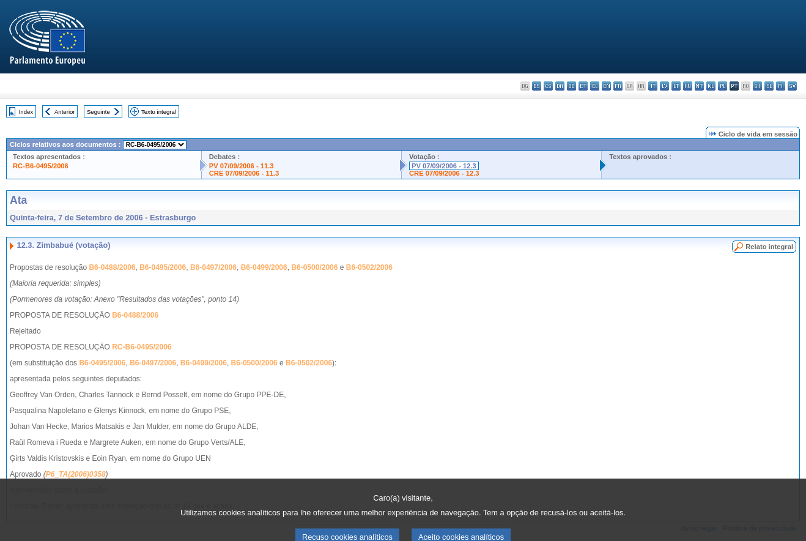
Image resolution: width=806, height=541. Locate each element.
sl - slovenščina (769, 86)
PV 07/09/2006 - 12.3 (444, 166)
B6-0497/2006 (213, 267)
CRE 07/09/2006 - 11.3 (244, 173)
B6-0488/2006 (112, 267)
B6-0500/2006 (314, 267)
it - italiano (652, 86)
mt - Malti (699, 86)
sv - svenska (792, 86)
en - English (606, 86)
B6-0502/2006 (369, 267)
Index (26, 111)
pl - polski (722, 86)
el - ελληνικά (594, 86)
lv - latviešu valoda (664, 86)
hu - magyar (687, 86)
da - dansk (559, 86)
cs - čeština (548, 86)
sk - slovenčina (757, 86)
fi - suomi (780, 86)
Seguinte (98, 111)
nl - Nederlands (710, 86)
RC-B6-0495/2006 (40, 166)
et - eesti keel (583, 86)
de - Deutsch (571, 86)
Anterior (64, 111)
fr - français (618, 86)
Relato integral (769, 246)
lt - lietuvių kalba (676, 86)
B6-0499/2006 (264, 267)
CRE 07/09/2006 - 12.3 (444, 173)
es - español (536, 86)
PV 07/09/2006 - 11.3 (241, 166)
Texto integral (158, 111)
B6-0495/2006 (162, 267)
